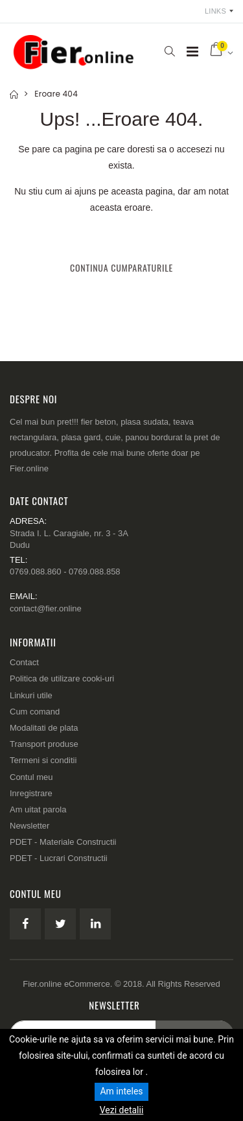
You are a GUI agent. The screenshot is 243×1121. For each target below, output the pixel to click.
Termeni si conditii (43, 760)
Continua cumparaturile (121, 267)
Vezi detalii (122, 1110)
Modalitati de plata (44, 728)
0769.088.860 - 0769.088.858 (65, 571)
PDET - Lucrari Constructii (59, 858)
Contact (24, 662)
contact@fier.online (46, 608)
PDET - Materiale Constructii (63, 842)
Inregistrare (31, 793)
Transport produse (44, 744)
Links (215, 11)
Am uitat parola (38, 809)
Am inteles (121, 1091)
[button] (169, 51)
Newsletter (29, 826)
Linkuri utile (31, 695)
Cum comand (35, 711)
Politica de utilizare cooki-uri (62, 678)
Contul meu (31, 777)
